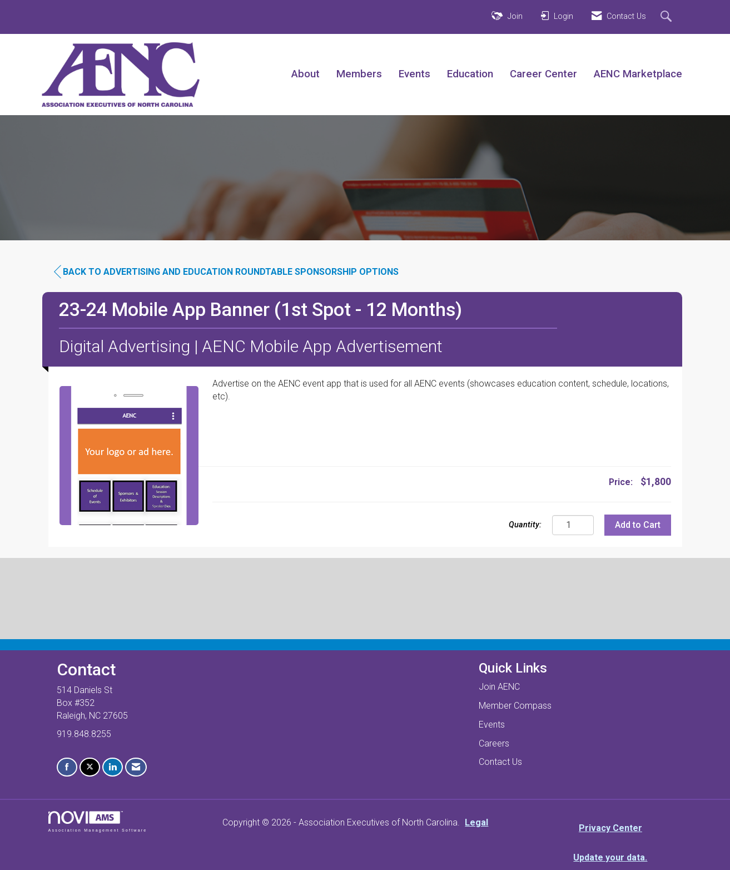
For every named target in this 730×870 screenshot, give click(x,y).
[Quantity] (573, 525)
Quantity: (525, 525)
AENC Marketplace (638, 74)
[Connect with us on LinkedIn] (112, 767)
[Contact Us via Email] (136, 767)
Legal (476, 822)
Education (470, 74)
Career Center (543, 74)
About (305, 74)
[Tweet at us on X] (90, 767)
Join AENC (499, 686)
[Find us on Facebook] (67, 767)
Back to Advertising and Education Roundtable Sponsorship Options (226, 272)
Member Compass (515, 705)
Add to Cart (638, 525)
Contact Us (500, 762)
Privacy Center (610, 828)
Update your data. (610, 857)
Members (359, 74)
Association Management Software (97, 821)
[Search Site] (667, 17)
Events (414, 74)
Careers (494, 743)
